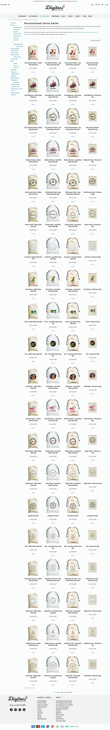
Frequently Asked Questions (64, 701)
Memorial (16, 82)
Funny (12, 25)
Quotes (39, 715)
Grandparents (18, 27)
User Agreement (60, 721)
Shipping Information (62, 709)
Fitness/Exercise (18, 44)
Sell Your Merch (41, 703)
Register (97, 4)
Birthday (13, 70)
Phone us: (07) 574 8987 (18, 705)
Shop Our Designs (17, 19)
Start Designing (41, 701)
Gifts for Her (14, 59)
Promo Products (41, 707)
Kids (12, 61)
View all (13, 23)
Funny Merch (17, 36)
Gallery (39, 709)
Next (58, 692)
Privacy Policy (60, 719)
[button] (9, 4)
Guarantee (59, 717)
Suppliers (58, 713)
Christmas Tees (15, 86)
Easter (15, 63)
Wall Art (16, 65)
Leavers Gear (15, 53)
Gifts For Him (15, 55)
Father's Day (17, 57)
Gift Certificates (41, 719)
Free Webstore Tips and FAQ (64, 705)
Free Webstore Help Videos (64, 703)
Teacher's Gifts (15, 84)
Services (39, 711)
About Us (40, 713)
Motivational (19, 46)
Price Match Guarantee (62, 707)
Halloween (17, 29)
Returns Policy (60, 715)
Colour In (16, 68)
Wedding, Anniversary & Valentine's (15, 78)
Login (92, 4)
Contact (39, 717)
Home (9, 19)
